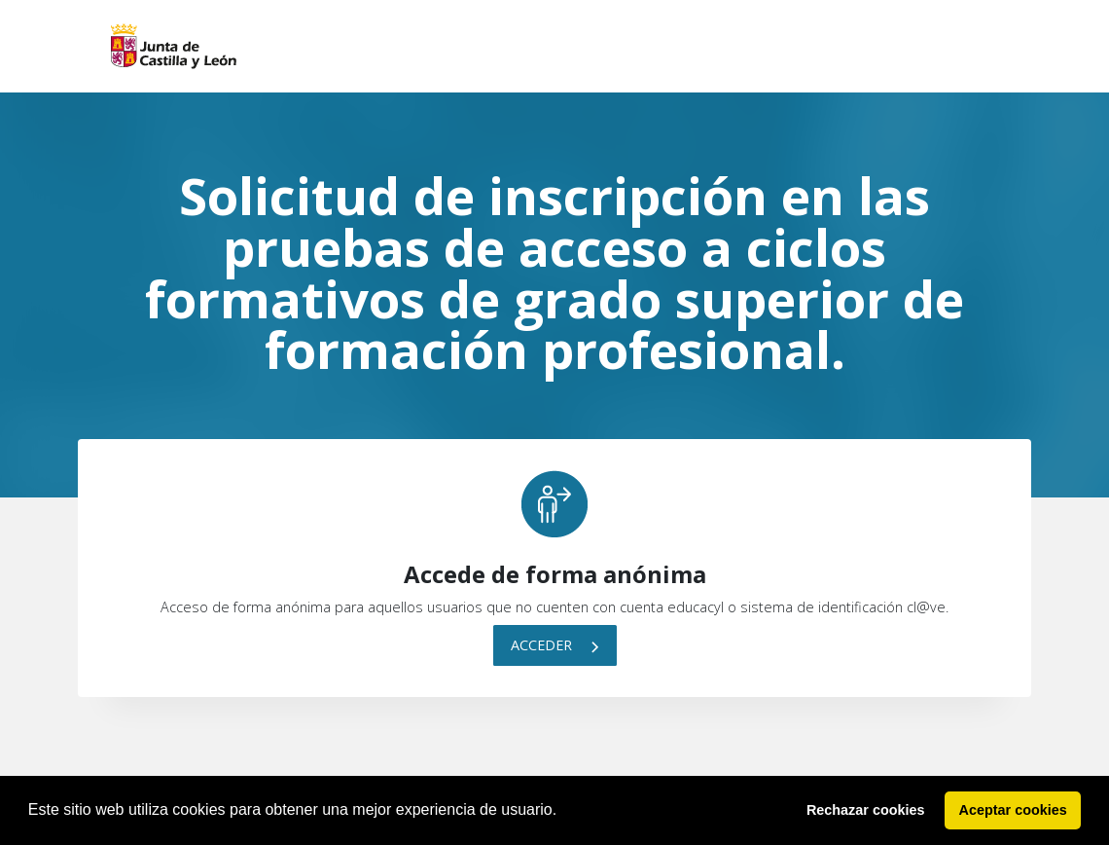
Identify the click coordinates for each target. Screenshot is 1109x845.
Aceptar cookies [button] (1013, 810)
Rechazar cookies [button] (865, 810)
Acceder (555, 645)
